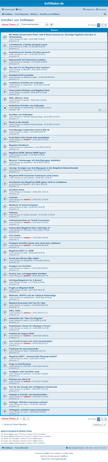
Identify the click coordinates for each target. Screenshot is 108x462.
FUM (25, 47)
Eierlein (26, 62)
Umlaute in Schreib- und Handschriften (28, 394)
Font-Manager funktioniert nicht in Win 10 (29, 130)
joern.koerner (29, 178)
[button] (105, 25)
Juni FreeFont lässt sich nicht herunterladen (30, 341)
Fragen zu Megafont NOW (21, 288)
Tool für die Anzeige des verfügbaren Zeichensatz (33, 387)
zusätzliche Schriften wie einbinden (26, 83)
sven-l (26, 320)
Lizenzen (13, 197)
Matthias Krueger (30, 77)
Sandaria (27, 192)
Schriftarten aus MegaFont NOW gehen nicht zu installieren (38, 182)
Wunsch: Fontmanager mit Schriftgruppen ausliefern (34, 160)
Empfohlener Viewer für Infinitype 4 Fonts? (30, 326)
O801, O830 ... (15, 311)
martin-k (27, 140)
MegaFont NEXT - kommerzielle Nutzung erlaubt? (33, 356)
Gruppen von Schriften (20, 266)
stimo (26, 351)
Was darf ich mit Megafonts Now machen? (29, 67)
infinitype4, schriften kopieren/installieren (29, 410)
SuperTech (28, 85)
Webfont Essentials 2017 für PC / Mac (27, 303)
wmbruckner (28, 147)
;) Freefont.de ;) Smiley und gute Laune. (28, 44)
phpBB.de (64, 456)
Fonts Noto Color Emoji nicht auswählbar (29, 137)
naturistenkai (28, 108)
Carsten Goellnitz (30, 215)
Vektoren (13, 212)
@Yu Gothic (14, 235)
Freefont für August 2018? (21, 333)
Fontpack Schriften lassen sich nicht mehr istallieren (35, 243)
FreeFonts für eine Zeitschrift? (24, 349)
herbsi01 (27, 389)
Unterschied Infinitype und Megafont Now (29, 90)
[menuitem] (18, 9)
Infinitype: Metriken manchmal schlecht (28, 402)
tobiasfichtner (29, 297)
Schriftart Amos (16, 190)
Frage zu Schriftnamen (20, 364)
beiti (25, 39)
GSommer (28, 230)
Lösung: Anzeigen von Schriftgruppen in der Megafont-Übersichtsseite (43, 168)
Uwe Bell (27, 366)
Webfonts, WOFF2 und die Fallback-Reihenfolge (32, 295)
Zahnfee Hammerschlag (33, 117)
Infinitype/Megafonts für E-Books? (25, 280)
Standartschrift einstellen (21, 75)
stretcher (27, 374)
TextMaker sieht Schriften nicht (24, 372)
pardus (26, 92)
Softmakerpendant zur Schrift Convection (29, 220)
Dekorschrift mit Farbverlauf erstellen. (27, 60)
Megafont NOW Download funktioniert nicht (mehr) (33, 175)
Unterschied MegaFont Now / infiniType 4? (29, 228)
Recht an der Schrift (18, 122)
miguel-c (27, 268)
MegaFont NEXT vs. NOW (21, 251)
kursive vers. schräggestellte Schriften (28, 273)
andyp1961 (28, 260)
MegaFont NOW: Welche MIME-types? (27, 153)
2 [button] (102, 25)
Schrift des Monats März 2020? (24, 258)
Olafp (26, 132)
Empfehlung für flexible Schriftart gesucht (29, 52)
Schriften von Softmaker (21, 114)
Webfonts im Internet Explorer (23, 205)
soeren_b (27, 328)
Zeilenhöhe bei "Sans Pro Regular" (26, 318)
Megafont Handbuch (19, 145)
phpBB (46, 453)
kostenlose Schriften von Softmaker (26, 105)
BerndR (26, 69)
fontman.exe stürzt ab (19, 379)
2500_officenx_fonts (19, 98)
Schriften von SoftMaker (17, 20)
